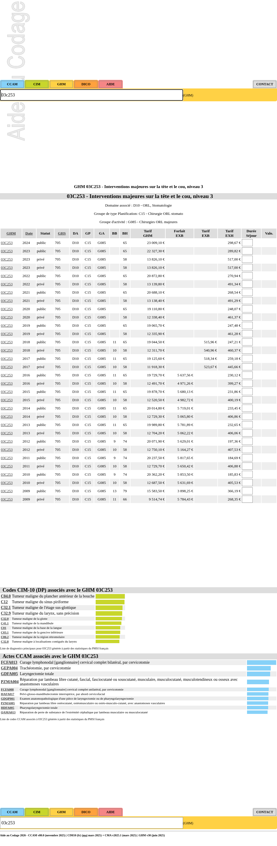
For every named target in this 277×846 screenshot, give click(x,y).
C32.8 (5, 641)
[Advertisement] (138, 40)
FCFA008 (7, 689)
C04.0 (6, 596)
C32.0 (5, 618)
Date (29, 233)
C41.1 (5, 623)
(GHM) (188, 95)
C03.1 (5, 632)
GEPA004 (9, 668)
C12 (4, 602)
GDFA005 (9, 674)
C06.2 (5, 637)
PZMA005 (8, 703)
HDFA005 (7, 707)
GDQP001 (8, 698)
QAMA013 (8, 712)
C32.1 (6, 607)
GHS (62, 233)
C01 (3, 627)
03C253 (7, 243)
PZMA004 (10, 682)
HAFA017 (7, 694)
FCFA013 (9, 662)
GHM (11, 233)
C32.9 (6, 613)
